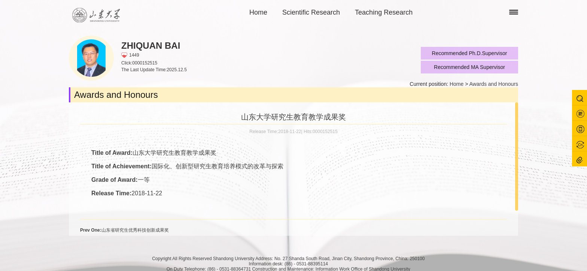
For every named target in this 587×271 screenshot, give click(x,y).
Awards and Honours (493, 84)
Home (258, 12)
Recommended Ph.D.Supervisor (469, 53)
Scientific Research (311, 12)
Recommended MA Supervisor (469, 67)
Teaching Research (384, 12)
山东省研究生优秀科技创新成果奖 (124, 230)
